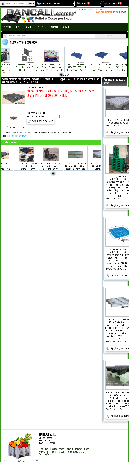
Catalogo (29, 27)
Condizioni (53, 27)
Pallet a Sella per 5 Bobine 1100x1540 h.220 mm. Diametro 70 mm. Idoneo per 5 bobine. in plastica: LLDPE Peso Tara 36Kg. (101, 65)
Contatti (65, 27)
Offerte (41, 27)
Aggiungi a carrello (40, 121)
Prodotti (7, 27)
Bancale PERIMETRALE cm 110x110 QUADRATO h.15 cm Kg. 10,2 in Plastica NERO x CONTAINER (10, 163)
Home (18, 27)
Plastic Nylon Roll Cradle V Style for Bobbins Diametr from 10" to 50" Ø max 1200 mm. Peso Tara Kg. (52, 64)
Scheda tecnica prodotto (16, 127)
